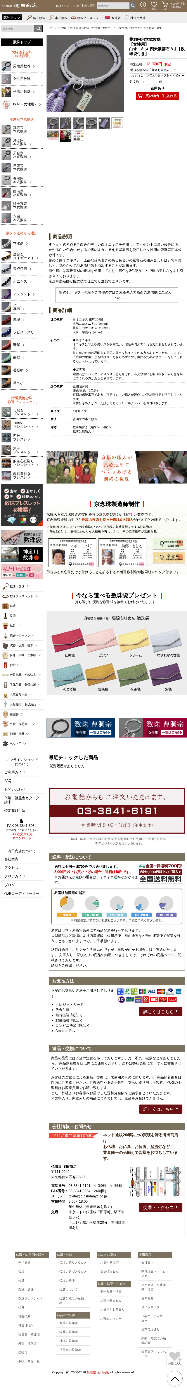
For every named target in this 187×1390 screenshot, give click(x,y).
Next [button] (120, 73)
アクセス (11, 868)
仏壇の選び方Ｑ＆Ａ (73, 1271)
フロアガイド (14, 876)
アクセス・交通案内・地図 (153, 1287)
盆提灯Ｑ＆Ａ (109, 1271)
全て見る (24, 1262)
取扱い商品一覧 (29, 1361)
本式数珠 (57, 17)
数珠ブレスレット (86, 17)
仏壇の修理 (67, 1280)
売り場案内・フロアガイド (153, 1274)
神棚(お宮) (25, 1325)
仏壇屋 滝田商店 (98, 1372)
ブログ (77, 5)
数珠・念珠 (17, 586)
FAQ (7, 781)
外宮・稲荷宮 (27, 1343)
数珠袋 (113, 17)
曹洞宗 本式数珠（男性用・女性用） (91, 28)
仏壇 (13, 606)
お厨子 (14, 665)
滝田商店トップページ (153, 1354)
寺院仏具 (24, 1316)
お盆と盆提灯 (109, 1262)
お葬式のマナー (111, 1318)
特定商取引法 (14, 810)
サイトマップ (150, 1307)
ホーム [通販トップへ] (54, 28)
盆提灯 (23, 1352)
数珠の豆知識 (68, 1323)
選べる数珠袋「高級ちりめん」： (153, 70)
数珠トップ (12, 17)
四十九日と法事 (111, 1291)
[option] (85, 73)
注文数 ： (137, 82)
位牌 (13, 616)
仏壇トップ (62, 5)
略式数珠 (35, 17)
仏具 (21, 1307)
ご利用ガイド (14, 772)
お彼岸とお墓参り (112, 1309)
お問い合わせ (14, 789)
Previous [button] (50, 73)
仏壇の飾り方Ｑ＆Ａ (73, 1262)
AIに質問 (89, 5)
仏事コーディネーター (21, 893)
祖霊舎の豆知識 (70, 1350)
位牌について (68, 1289)
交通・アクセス (160, 1207)
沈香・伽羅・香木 (21, 645)
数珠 (64, 28)
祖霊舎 (14, 714)
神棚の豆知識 (68, 1341)
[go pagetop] (175, 1379)
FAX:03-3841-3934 (22, 829)
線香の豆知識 (68, 1332)
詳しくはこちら (160, 1011)
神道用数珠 (135, 17)
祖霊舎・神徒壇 (29, 1334)
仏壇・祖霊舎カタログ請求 (21, 800)
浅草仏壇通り (150, 1329)
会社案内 (11, 859)
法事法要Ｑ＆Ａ (110, 1300)
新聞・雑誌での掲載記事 (153, 1341)
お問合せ (147, 1298)
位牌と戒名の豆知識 (71, 1301)
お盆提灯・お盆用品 (23, 704)
